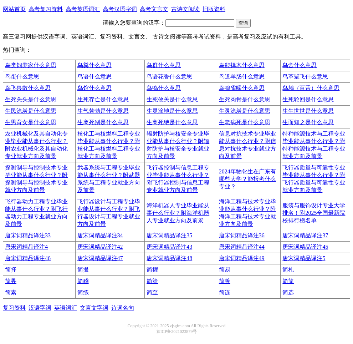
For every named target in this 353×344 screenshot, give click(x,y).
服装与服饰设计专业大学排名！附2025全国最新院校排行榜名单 (313, 212)
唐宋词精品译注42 (100, 247)
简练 (83, 292)
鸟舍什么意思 (299, 65)
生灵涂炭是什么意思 (244, 111)
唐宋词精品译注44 (242, 247)
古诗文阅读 (185, 9)
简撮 (83, 270)
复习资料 (14, 308)
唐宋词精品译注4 (26, 247)
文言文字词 (94, 308)
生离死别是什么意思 (103, 122)
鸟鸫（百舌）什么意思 (310, 88)
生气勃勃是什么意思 (103, 111)
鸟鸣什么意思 (164, 88)
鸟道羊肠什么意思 (242, 77)
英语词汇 (65, 308)
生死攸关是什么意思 (172, 99)
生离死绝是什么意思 (172, 122)
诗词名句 (122, 308)
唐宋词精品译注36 (242, 235)
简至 (152, 292)
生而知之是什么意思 (308, 122)
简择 (10, 270)
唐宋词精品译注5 (303, 258)
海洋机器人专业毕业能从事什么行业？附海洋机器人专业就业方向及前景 (178, 212)
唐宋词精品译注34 (100, 235)
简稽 (83, 281)
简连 (224, 292)
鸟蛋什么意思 (22, 77)
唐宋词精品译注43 (169, 247)
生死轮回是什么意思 (308, 99)
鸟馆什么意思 (94, 88)
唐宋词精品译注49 (242, 258)
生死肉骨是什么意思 (244, 99)
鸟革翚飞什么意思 (305, 77)
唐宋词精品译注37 (305, 235)
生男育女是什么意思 (30, 122)
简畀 (10, 281)
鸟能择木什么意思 (242, 65)
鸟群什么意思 (164, 65)
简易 (224, 270)
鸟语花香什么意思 (169, 77)
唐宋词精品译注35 (169, 235)
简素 (10, 292)
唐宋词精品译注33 (28, 235)
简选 (288, 292)
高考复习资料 (46, 9)
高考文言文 (154, 9)
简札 (288, 270)
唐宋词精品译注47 (100, 258)
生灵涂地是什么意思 (172, 111)
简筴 (224, 281)
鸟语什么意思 (94, 77)
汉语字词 (40, 308)
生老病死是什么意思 (244, 122)
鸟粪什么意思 (94, 65)
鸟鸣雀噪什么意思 (242, 88)
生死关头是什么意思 (30, 99)
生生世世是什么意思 (308, 111)
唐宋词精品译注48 (169, 258)
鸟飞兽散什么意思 (28, 88)
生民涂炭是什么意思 (30, 111)
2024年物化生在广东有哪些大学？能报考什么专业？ (247, 178)
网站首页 (14, 9)
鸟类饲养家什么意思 (30, 65)
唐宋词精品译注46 (28, 258)
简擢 (152, 270)
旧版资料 (214, 9)
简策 (152, 281)
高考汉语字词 (120, 9)
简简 (288, 281)
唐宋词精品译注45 (305, 247)
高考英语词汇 (83, 9)
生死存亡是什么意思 (103, 99)
